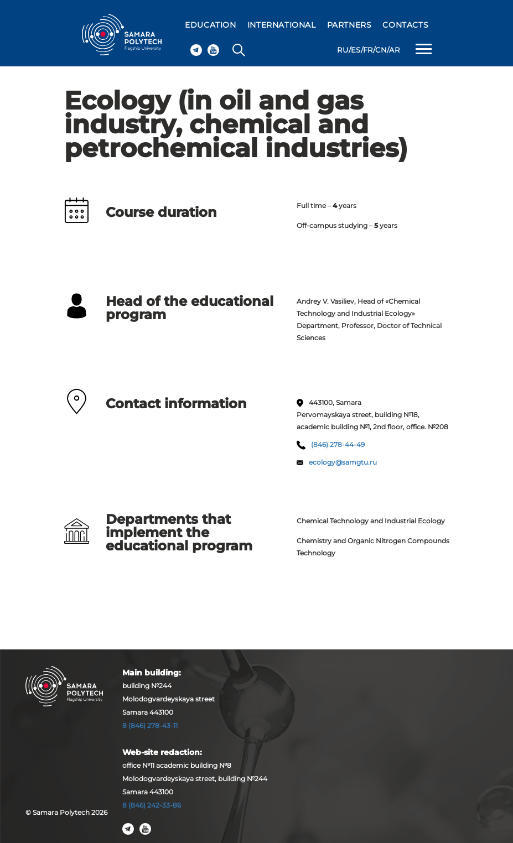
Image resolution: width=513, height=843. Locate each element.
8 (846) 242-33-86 (151, 805)
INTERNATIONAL (281, 25)
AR (394, 49)
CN (381, 49)
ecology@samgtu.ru (343, 462)
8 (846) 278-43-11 (150, 725)
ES (356, 49)
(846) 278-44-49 (338, 444)
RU (342, 49)
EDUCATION (210, 25)
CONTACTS (405, 25)
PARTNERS (349, 25)
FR (368, 49)
